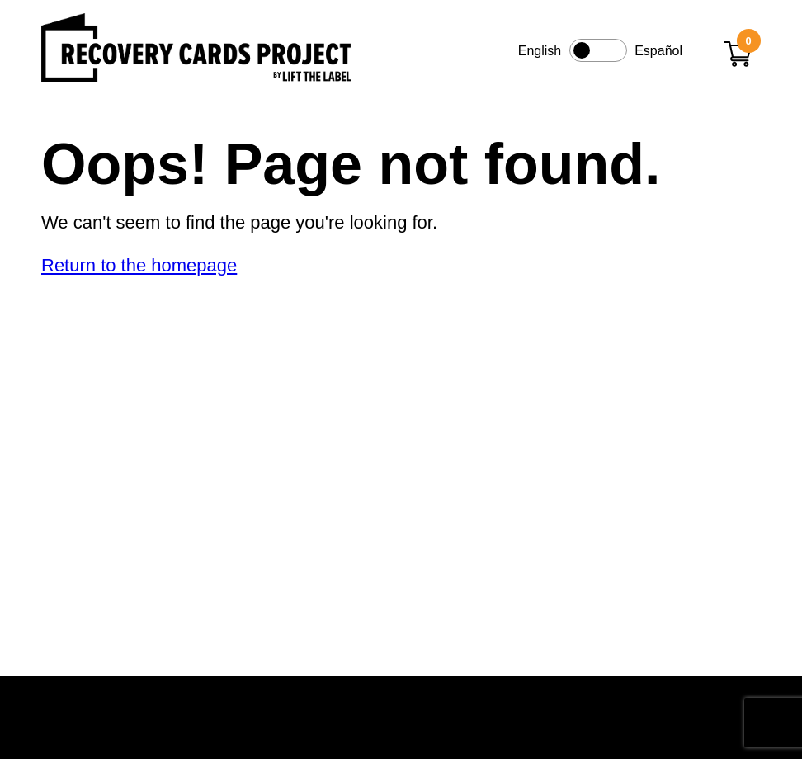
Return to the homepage (139, 265)
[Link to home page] (196, 50)
